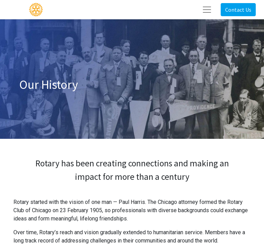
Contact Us (238, 9)
